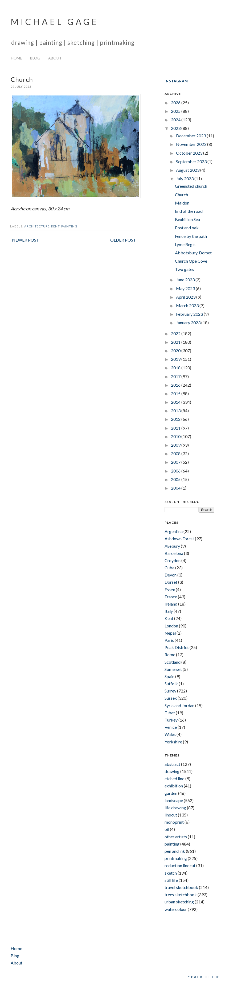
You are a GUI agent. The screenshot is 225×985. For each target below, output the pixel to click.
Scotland (173, 661)
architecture (37, 226)
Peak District (177, 647)
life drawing (175, 807)
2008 (176, 453)
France (171, 596)
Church (181, 194)
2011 (176, 427)
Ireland (171, 603)
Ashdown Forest (179, 538)
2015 (176, 393)
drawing (172, 771)
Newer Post (25, 239)
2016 (176, 384)
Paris (169, 640)
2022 (176, 333)
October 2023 (189, 152)
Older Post (123, 239)
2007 (176, 462)
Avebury (172, 545)
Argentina (174, 531)
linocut (171, 814)
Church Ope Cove (191, 260)
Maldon (182, 202)
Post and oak (187, 227)
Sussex (171, 697)
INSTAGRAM (176, 81)
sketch (171, 872)
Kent (55, 226)
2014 (176, 402)
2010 (176, 436)
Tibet (170, 712)
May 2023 (186, 288)
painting (69, 226)
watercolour (176, 909)
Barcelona (174, 553)
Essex (170, 589)
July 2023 (185, 178)
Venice (171, 727)
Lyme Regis (185, 244)
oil (167, 829)
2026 (176, 102)
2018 (176, 367)
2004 (176, 487)
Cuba (169, 567)
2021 (176, 342)
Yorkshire (173, 741)
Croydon (173, 560)
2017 (176, 376)
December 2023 (191, 135)
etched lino (175, 778)
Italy (169, 611)
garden (171, 793)
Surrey (170, 690)
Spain (169, 676)
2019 (176, 359)
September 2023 (191, 161)
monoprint (174, 821)
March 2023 (187, 305)
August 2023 (188, 170)
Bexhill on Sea (187, 219)
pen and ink (175, 851)
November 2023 (191, 144)
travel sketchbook (181, 887)
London (171, 625)
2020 (176, 350)
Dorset (171, 581)
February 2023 (190, 314)
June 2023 (185, 279)
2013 (176, 410)
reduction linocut (180, 865)
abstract (172, 764)
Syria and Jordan (179, 705)
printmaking (176, 858)
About (55, 58)
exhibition (174, 785)
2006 (176, 470)
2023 (176, 128)
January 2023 (188, 322)
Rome (170, 654)
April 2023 (186, 296)
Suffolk (171, 683)
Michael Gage (55, 22)
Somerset (173, 669)
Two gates (184, 269)
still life (171, 880)
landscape (174, 800)
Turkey (171, 719)
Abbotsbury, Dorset (193, 252)
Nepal (170, 632)
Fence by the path (191, 236)
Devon (171, 574)
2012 (176, 419)
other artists (176, 836)
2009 (176, 444)
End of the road (189, 211)
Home (16, 58)
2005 (176, 479)
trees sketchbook (181, 894)
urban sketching (179, 901)
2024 (176, 119)
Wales (170, 734)
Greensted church (191, 186)
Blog (35, 58)
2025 (176, 111)
